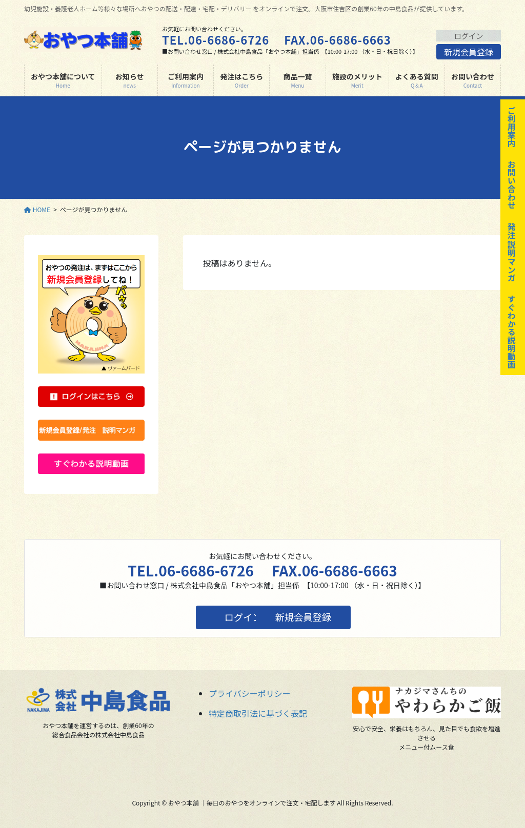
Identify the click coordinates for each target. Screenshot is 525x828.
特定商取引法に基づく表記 (258, 713)
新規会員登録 (468, 53)
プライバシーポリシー (250, 693)
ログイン (468, 35)
